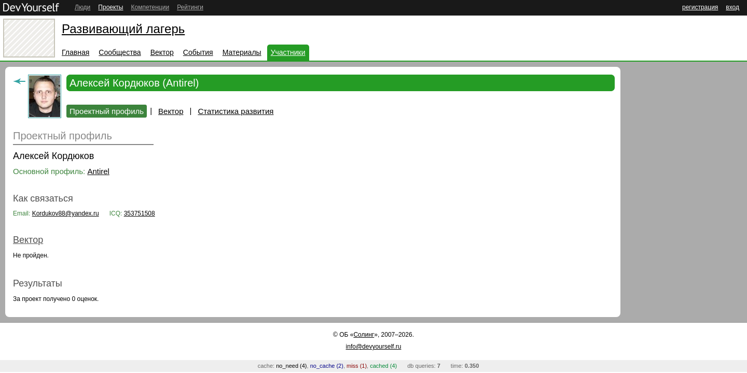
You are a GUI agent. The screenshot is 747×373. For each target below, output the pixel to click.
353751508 (139, 213)
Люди (82, 7)
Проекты (110, 7)
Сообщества (120, 52)
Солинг (363, 334)
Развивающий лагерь (123, 29)
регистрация (700, 7)
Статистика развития (235, 111)
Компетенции (150, 7)
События (198, 52)
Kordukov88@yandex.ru (65, 213)
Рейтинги (190, 7)
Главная (75, 52)
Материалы (242, 52)
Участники (288, 52)
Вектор (162, 52)
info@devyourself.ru (374, 346)
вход (732, 7)
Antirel (98, 171)
